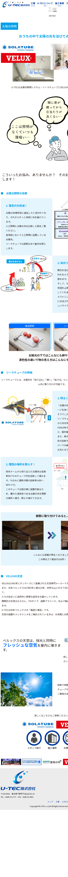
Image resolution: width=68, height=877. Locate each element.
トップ (50, 801)
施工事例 (59, 4)
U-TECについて (45, 4)
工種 (33, 4)
